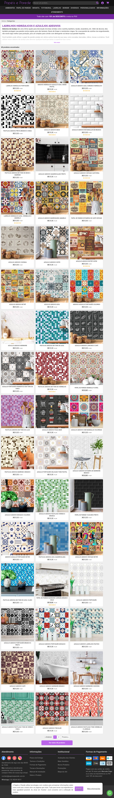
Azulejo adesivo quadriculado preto (52, 173)
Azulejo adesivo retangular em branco (86, 128)
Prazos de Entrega (36, 756)
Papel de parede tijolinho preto (86, 513)
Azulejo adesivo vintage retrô (86, 555)
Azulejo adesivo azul (52, 303)
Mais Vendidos (63, 760)
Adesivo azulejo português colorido (86, 303)
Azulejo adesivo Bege (52, 128)
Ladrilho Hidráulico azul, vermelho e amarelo (17, 215)
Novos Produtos (63, 763)
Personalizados (87, 8)
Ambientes (10, 8)
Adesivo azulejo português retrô (17, 555)
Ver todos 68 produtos (57, 741)
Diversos (75, 8)
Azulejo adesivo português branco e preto (17, 642)
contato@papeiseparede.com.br (13, 775)
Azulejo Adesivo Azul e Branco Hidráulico (86, 84)
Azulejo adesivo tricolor (52, 727)
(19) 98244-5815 (11, 778)
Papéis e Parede (17, 3)
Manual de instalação (37, 770)
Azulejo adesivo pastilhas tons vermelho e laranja (86, 727)
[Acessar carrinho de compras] (108, 3)
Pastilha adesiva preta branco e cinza (17, 129)
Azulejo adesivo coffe (52, 261)
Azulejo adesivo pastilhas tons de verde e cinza (17, 727)
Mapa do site (62, 770)
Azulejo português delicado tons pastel (52, 470)
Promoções (62, 767)
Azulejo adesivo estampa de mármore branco (86, 470)
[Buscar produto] (97, 3)
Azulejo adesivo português (86, 599)
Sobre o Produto (35, 774)
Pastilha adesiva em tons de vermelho (52, 385)
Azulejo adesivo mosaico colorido (17, 513)
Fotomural (46, 8)
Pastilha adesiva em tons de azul (52, 344)
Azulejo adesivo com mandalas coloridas (86, 428)
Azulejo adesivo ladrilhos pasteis (86, 643)
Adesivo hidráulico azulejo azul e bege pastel (52, 84)
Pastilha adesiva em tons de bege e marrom (17, 172)
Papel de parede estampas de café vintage (86, 217)
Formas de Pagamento (38, 763)
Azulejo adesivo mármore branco (52, 685)
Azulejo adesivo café (17, 685)
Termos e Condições (37, 760)
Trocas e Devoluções (37, 767)
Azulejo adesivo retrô (17, 303)
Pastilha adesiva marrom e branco (17, 470)
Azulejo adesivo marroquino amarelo (52, 217)
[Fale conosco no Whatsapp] (109, 793)
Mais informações (93, 789)
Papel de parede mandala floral (86, 386)
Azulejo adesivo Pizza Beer (52, 428)
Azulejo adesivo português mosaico (52, 643)
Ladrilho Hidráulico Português (17, 84)
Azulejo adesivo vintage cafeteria (86, 172)
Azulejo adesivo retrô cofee (86, 260)
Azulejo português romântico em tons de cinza (17, 386)
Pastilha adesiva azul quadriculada (52, 555)
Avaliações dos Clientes (66, 756)
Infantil (36, 8)
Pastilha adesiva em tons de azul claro (17, 599)
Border (66, 8)
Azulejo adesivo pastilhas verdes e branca (52, 513)
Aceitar (79, 789)
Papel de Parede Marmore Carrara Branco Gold (52, 597)
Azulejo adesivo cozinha (17, 261)
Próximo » (65, 736)
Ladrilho (57, 8)
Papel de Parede (23, 8)
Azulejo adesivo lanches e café (86, 344)
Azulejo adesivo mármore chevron (86, 685)
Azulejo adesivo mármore (17, 344)
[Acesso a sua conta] (102, 3)
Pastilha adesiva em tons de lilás (17, 428)
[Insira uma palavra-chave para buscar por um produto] (65, 3)
